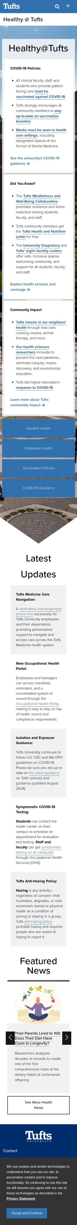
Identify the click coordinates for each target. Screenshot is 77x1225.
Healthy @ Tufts (23, 19)
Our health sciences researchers (32, 349)
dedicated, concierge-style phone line (39, 611)
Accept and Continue (26, 1213)
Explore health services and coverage (32, 286)
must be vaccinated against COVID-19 (40, 94)
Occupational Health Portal (37, 703)
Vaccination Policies (38, 468)
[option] (38, 1036)
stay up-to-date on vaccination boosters (38, 116)
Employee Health (38, 448)
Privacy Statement (21, 1198)
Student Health (39, 428)
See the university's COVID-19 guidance (35, 160)
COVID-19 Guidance (39, 488)
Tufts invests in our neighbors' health (41, 324)
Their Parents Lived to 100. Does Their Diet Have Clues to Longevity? (38, 1038)
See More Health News (38, 1105)
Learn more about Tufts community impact (29, 402)
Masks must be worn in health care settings (41, 132)
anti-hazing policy (38, 921)
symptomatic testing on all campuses (38, 849)
